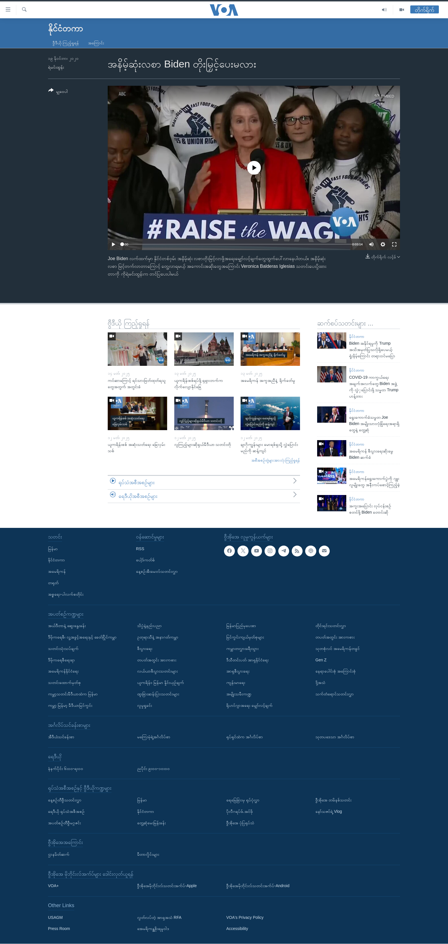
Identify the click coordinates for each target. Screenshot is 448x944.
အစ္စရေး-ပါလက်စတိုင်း (65, 594)
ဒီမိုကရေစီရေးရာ (61, 660)
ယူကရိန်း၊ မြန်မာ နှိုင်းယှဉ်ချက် (160, 682)
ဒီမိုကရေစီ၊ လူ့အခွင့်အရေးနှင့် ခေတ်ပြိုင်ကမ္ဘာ (82, 637)
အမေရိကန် (57, 571)
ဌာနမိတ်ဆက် (58, 854)
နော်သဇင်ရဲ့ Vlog (328, 811)
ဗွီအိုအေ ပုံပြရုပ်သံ (240, 823)
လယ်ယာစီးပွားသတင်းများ (157, 671)
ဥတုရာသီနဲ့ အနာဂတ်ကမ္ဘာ (157, 637)
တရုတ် (53, 582)
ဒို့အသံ (320, 682)
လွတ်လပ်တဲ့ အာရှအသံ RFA (159, 917)
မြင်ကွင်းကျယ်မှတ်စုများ (245, 637)
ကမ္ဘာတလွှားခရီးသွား (242, 648)
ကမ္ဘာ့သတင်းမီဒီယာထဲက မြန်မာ (73, 694)
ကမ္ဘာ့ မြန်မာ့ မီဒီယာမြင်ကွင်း (70, 705)
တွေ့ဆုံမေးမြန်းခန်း (151, 823)
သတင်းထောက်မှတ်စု (64, 682)
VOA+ (53, 886)
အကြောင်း (96, 43)
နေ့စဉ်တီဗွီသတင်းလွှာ (64, 800)
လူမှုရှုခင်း (144, 705)
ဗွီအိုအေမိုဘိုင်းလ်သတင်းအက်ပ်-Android (257, 886)
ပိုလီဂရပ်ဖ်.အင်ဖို (239, 811)
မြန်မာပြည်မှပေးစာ (241, 626)
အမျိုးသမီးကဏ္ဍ (238, 694)
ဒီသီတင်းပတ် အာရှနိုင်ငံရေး (247, 660)
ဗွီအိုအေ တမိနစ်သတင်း (333, 800)
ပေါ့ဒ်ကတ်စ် (145, 560)
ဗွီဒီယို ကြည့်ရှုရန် (66, 43)
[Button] (58, 92)
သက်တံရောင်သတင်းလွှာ (334, 694)
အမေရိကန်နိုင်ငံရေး (63, 671)
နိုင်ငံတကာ (356, 336)
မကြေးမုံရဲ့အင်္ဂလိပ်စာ (153, 737)
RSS (140, 548)
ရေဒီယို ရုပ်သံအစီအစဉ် (66, 811)
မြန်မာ (53, 548)
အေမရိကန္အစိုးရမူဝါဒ (153, 929)
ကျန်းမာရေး (235, 682)
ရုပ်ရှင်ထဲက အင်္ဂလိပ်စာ (244, 737)
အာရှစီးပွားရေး (237, 671)
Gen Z (321, 660)
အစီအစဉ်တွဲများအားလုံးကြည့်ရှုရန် (275, 460)
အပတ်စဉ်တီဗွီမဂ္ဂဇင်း (64, 823)
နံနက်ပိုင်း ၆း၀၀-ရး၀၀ (65, 768)
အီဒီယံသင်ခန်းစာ (61, 737)
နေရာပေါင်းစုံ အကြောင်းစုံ (335, 671)
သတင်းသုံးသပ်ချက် (63, 648)
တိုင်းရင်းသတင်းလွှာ (330, 626)
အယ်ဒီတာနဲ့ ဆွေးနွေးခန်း (67, 626)
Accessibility (237, 929)
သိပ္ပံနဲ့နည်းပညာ (149, 626)
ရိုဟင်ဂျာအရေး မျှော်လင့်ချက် (249, 705)
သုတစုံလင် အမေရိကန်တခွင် (337, 648)
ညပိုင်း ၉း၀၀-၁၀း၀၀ (153, 768)
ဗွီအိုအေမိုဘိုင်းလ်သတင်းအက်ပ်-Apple (167, 886)
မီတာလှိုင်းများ (148, 854)
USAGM (55, 917)
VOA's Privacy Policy (244, 917)
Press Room (59, 929)
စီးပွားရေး (144, 648)
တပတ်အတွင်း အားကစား (156, 660)
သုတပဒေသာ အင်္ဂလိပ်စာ (334, 737)
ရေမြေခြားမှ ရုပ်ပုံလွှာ (242, 800)
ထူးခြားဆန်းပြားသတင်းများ (158, 694)
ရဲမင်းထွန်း (56, 67)
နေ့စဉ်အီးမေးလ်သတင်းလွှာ (157, 571)
